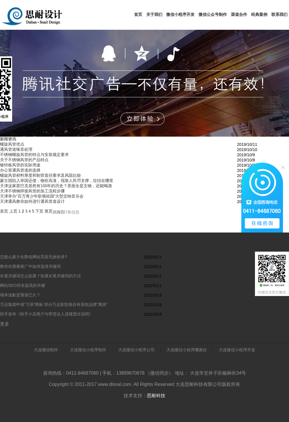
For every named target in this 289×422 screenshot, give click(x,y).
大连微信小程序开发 (237, 349)
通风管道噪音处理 (16, 149)
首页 (138, 14)
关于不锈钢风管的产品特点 (24, 159)
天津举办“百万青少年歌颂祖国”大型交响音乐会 (42, 196)
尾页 (49, 211)
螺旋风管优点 (12, 144)
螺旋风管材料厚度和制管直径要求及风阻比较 (40, 175)
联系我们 (279, 14)
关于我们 (154, 14)
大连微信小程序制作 (88, 349)
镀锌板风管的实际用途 (20, 165)
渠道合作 (239, 14)
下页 (39, 211)
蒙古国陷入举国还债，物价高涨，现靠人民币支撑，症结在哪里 (56, 180)
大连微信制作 (46, 349)
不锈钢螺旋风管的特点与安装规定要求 (34, 154)
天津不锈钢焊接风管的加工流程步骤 (32, 191)
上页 (13, 211)
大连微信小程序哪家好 (186, 349)
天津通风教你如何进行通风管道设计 (32, 201)
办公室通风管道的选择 (20, 170)
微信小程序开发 (180, 14)
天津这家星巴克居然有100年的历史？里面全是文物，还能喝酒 (56, 185)
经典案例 (259, 14)
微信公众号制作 (213, 14)
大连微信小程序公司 (136, 349)
